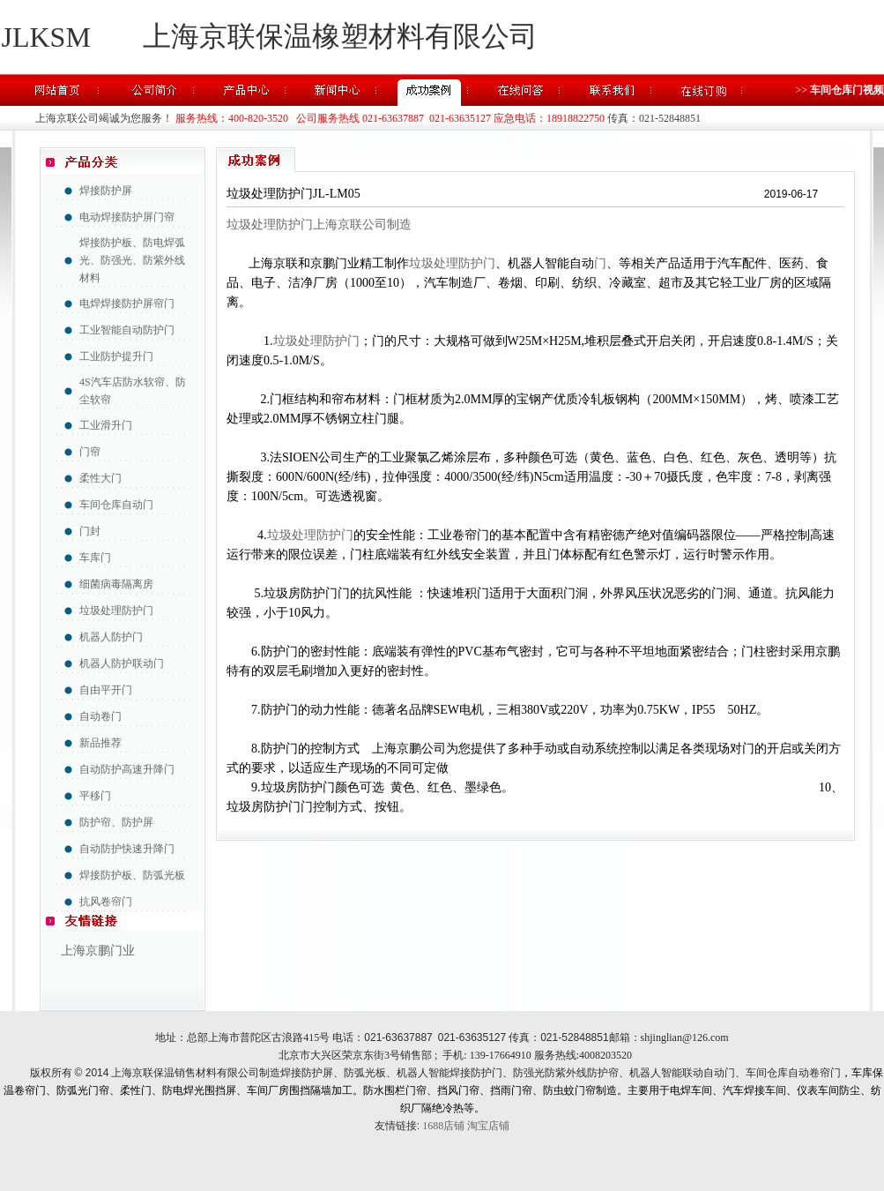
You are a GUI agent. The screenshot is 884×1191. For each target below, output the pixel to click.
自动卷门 (100, 716)
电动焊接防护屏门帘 (127, 217)
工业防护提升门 (116, 356)
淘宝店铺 (488, 1126)
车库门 (95, 557)
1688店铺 (443, 1126)
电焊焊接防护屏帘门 (127, 303)
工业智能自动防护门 (127, 330)
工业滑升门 (105, 425)
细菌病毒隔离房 (116, 584)
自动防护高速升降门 (127, 769)
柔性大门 (100, 478)
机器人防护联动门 (121, 663)
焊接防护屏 (105, 190)
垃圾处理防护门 (116, 610)
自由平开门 (105, 690)
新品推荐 (100, 743)
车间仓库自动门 (116, 504)
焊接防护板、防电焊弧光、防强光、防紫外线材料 (132, 260)
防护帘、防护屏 (116, 822)
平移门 (95, 796)
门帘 (89, 452)
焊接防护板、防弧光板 (132, 875)
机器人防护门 (111, 637)
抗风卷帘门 (105, 901)
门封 (89, 531)
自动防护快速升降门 (127, 849)
